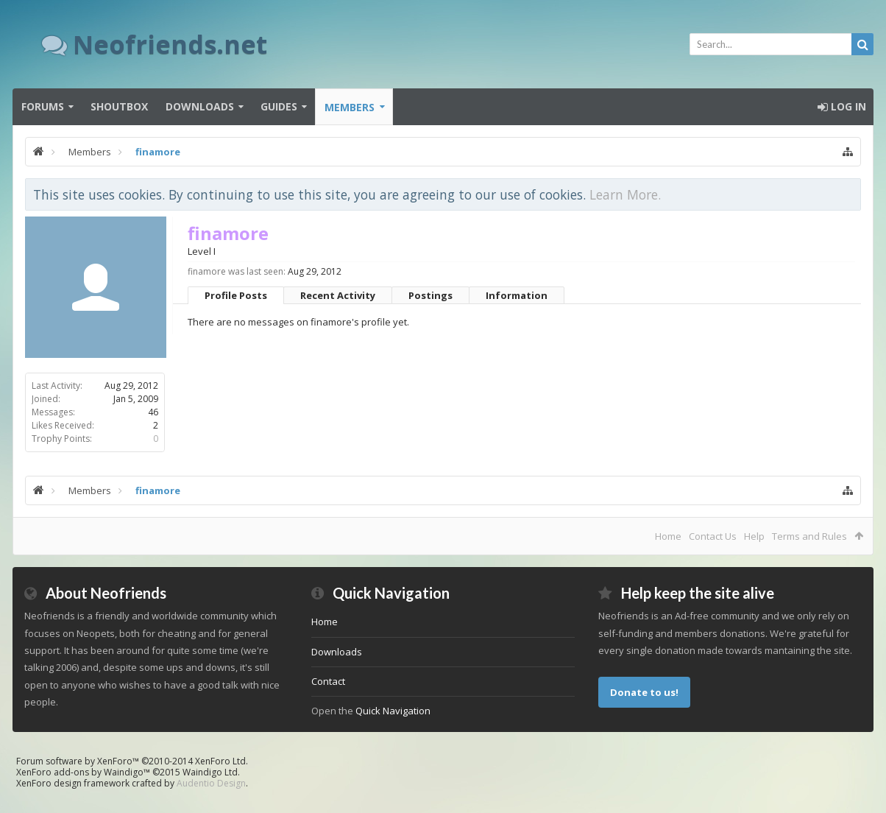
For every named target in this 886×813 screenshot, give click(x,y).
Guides (279, 106)
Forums (42, 106)
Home (668, 536)
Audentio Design (211, 783)
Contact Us (713, 536)
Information (516, 295)
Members (350, 107)
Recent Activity (337, 295)
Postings (430, 295)
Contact (328, 681)
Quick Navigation (392, 710)
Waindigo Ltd (210, 772)
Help (754, 536)
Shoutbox (119, 106)
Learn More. (625, 194)
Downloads (200, 106)
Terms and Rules (809, 536)
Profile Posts (236, 295)
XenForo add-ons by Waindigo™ (83, 772)
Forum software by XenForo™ (132, 761)
